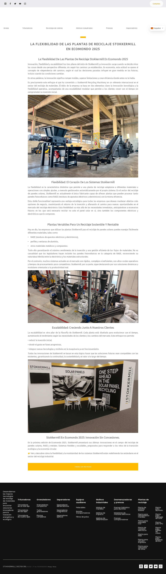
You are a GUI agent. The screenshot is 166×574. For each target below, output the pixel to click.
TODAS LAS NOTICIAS (83, 466)
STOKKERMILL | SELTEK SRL (14, 566)
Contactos (156, 4)
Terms (54, 566)
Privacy (50, 566)
